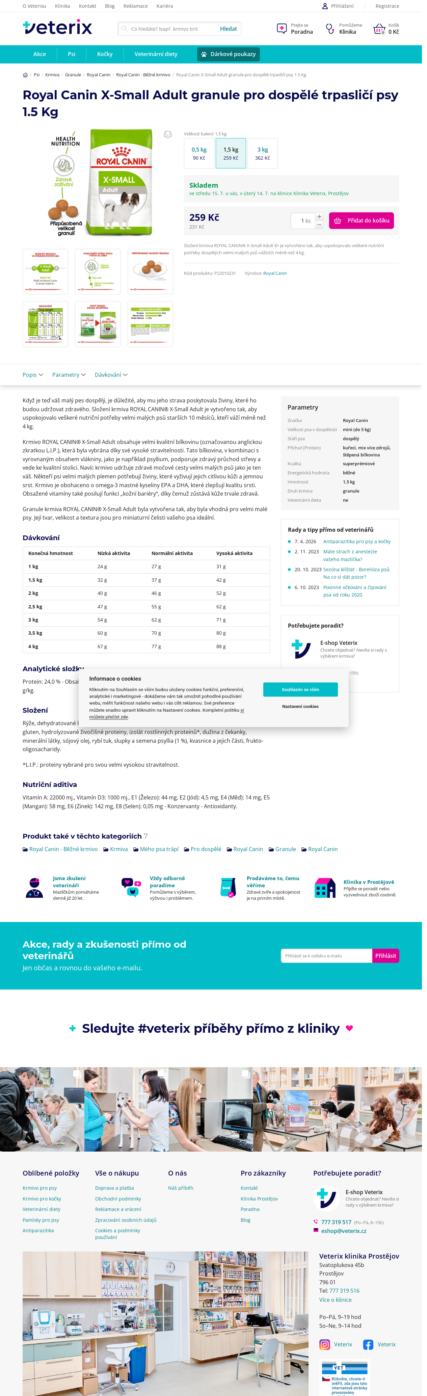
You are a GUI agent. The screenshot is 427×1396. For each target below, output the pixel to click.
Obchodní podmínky (118, 1198)
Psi (36, 75)
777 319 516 (344, 1290)
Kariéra (165, 6)
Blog (110, 6)
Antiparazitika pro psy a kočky (352, 545)
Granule (73, 75)
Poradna (250, 1209)
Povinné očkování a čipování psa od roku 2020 (357, 598)
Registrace (387, 6)
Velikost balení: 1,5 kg (205, 134)
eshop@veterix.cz (340, 1231)
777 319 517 (332, 1222)
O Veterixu (34, 6)
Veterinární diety (41, 1209)
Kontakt (87, 6)
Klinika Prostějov (259, 1198)
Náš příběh (180, 1188)
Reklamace (136, 6)
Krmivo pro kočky (42, 1198)
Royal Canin (98, 75)
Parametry (69, 374)
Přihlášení (338, 6)
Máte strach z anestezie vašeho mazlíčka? (352, 563)
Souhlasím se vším (300, 689)
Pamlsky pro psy (41, 1220)
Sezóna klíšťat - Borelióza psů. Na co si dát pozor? (354, 580)
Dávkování (111, 374)
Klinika (62, 6)
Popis (33, 374)
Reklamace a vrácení (118, 1209)
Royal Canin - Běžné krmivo (143, 75)
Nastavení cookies (300, 706)
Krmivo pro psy (40, 1188)
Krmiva (52, 75)
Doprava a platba (114, 1188)
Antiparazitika (38, 1230)
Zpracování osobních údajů (126, 1220)
